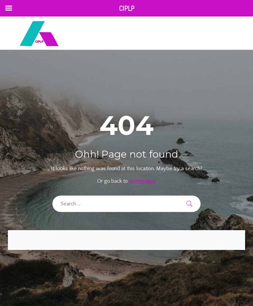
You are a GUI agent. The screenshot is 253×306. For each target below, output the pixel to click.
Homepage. (142, 181)
